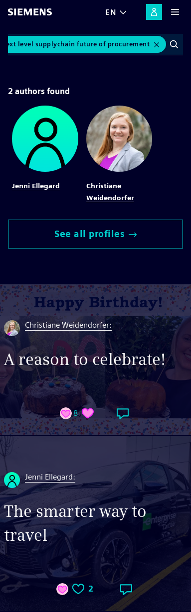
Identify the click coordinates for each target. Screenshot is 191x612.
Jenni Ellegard (36, 186)
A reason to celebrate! (85, 359)
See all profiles (95, 234)
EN (110, 12)
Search (174, 44)
